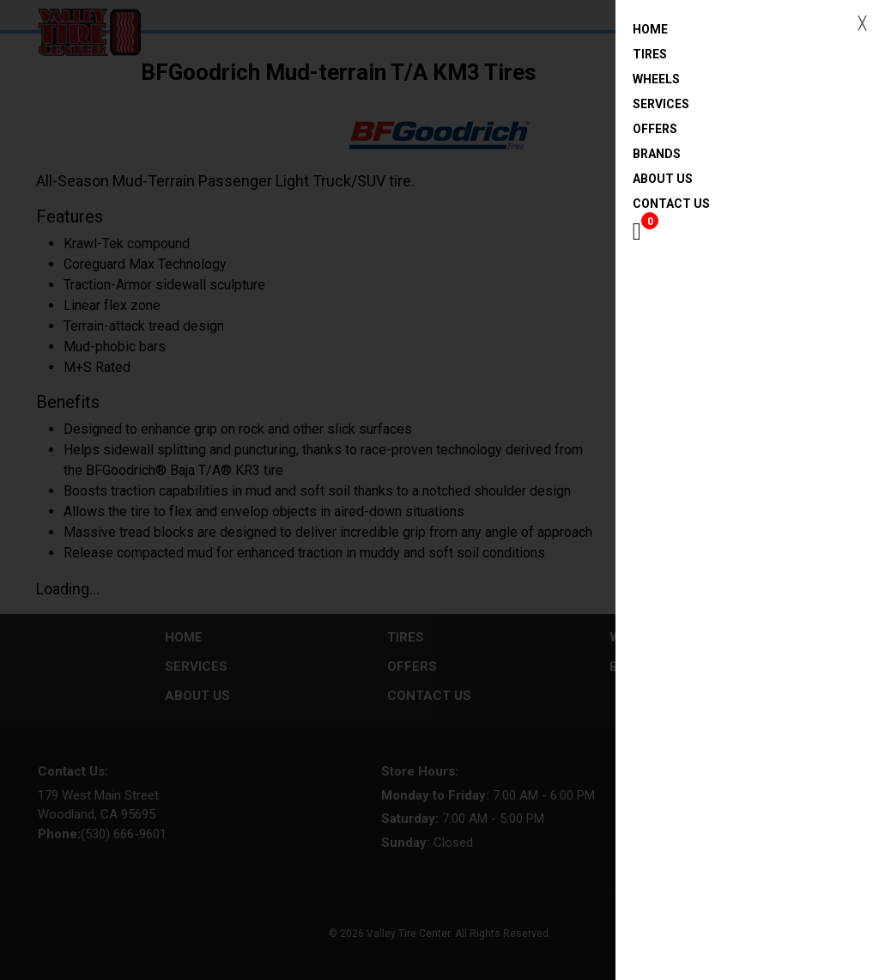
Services (661, 104)
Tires (650, 54)
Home (691, 30)
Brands (657, 154)
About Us (663, 179)
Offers (655, 129)
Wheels (656, 79)
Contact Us (671, 203)
